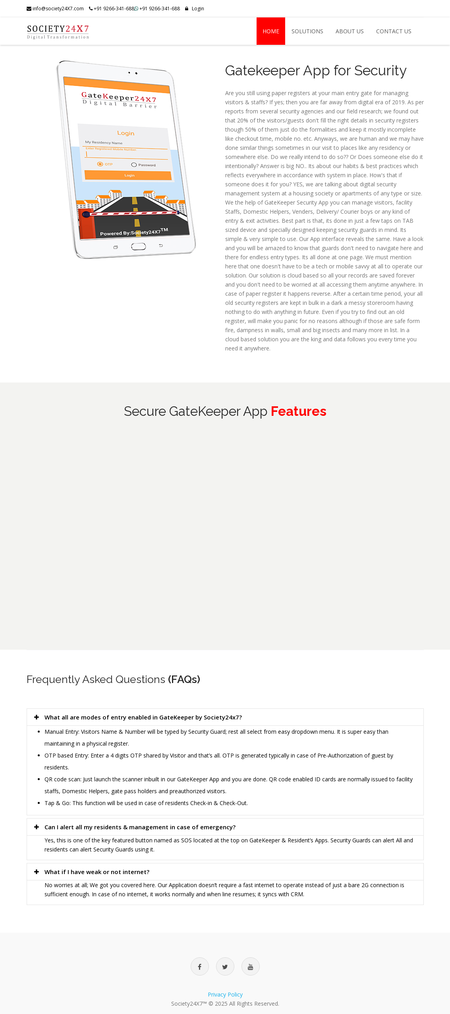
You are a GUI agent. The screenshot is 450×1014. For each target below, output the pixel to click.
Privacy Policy (225, 994)
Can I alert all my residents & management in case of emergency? (134, 827)
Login (194, 8)
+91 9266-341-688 (159, 8)
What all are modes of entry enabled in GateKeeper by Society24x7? (137, 717)
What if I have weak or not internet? (91, 872)
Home (271, 31)
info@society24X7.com (55, 8)
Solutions (307, 31)
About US (350, 31)
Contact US (393, 31)
